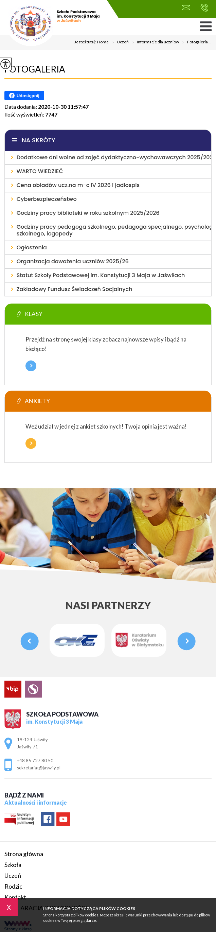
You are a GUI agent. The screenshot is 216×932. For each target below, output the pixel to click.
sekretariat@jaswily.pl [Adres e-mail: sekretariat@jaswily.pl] (38, 767)
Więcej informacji (30, 365)
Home (103, 42)
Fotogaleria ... (195, 42)
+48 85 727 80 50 (204, 8)
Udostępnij (24, 95)
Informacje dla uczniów (154, 42)
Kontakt (15, 897)
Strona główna (23, 853)
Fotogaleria (34, 69)
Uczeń (119, 42)
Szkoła (12, 864)
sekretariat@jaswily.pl (186, 7)
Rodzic (13, 886)
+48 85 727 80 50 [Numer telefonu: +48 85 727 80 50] (35, 760)
